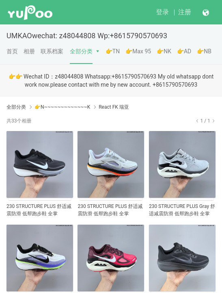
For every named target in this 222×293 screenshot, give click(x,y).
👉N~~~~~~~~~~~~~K (62, 107)
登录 (162, 12)
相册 (29, 51)
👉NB (204, 51)
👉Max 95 (138, 51)
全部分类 (81, 51)
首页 (12, 51)
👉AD (184, 51)
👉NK (164, 51)
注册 (184, 12)
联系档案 (52, 51)
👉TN (113, 51)
